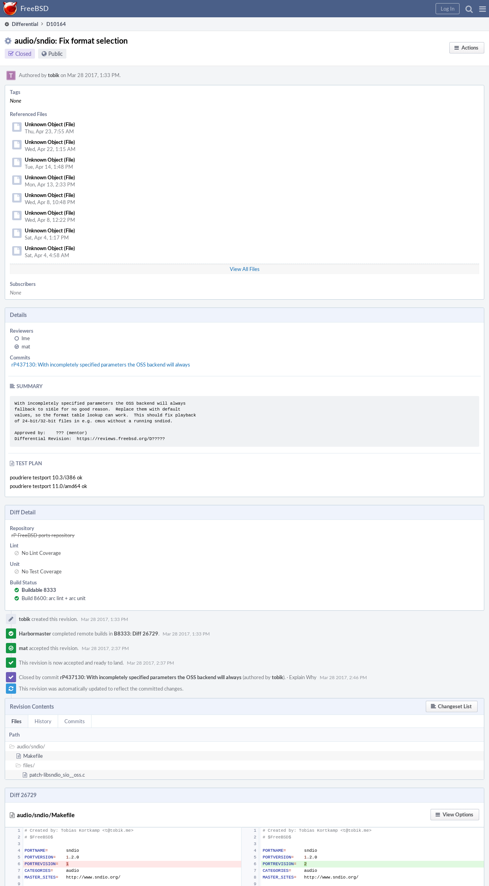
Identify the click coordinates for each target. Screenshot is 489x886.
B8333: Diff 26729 (136, 633)
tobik (53, 75)
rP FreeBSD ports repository (43, 535)
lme (26, 338)
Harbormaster (35, 633)
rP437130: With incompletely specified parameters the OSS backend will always (100, 364)
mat (26, 346)
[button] (482, 8)
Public (55, 53)
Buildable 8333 (39, 589)
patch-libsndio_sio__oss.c (57, 774)
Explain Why (303, 677)
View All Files (245, 269)
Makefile (33, 755)
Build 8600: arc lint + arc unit (54, 598)
